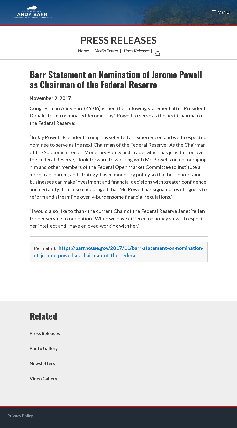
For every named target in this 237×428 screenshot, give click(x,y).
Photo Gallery (44, 348)
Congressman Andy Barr (32, 12)
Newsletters (42, 363)
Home (83, 50)
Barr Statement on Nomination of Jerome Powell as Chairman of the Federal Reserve (116, 79)
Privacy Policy (20, 415)
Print (157, 52)
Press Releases (118, 40)
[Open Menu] (220, 12)
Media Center (106, 50)
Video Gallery (43, 378)
